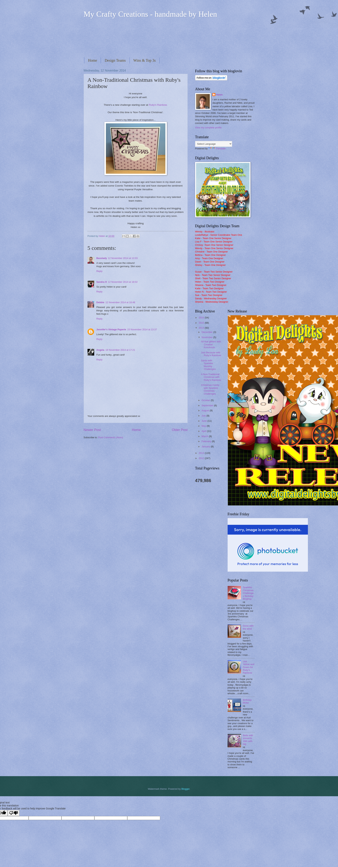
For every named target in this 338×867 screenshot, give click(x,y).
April (204, 431)
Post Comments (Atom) (110, 437)
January (206, 446)
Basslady (101, 258)
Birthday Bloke (247, 701)
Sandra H (101, 282)
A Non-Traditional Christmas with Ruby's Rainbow (211, 377)
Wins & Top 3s (144, 60)
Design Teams (115, 60)
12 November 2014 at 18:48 (120, 302)
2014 (202, 327)
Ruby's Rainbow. (158, 104)
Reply (99, 271)
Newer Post (92, 430)
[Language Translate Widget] (213, 144)
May (204, 425)
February (207, 441)
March (205, 436)
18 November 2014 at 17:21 (120, 350)
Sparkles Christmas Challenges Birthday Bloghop (248, 593)
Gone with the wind (248, 627)
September (208, 405)
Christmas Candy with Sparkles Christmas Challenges (210, 389)
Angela (100, 350)
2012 (202, 458)
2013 (202, 453)
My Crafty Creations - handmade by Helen (150, 14)
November (207, 337)
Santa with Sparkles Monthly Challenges (208, 364)
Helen (219, 94)
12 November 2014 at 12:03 (123, 258)
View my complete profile (208, 127)
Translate (217, 148)
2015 (202, 322)
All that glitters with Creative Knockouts (211, 344)
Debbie (100, 302)
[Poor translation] (14, 813)
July (204, 415)
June (205, 420)
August (206, 410)
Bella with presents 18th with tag (248, 739)
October (206, 400)
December (207, 332)
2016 (202, 317)
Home (92, 60)
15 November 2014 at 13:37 (142, 329)
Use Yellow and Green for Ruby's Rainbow (248, 667)
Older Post (179, 430)
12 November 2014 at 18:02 (123, 282)
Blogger (185, 788)
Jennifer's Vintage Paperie (111, 329)
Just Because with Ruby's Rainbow (211, 354)
